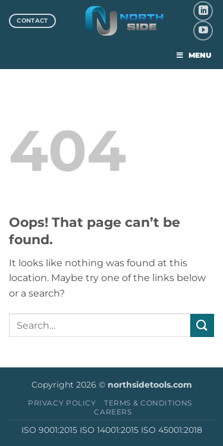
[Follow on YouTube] (203, 30)
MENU (193, 55)
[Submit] (202, 325)
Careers (112, 411)
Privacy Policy (62, 402)
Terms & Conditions (148, 402)
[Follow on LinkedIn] (203, 11)
